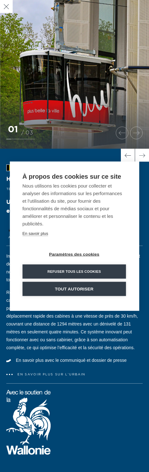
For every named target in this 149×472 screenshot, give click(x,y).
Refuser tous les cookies (74, 271)
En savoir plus (35, 233)
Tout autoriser (74, 288)
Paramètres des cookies (74, 254)
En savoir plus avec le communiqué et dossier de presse (71, 360)
